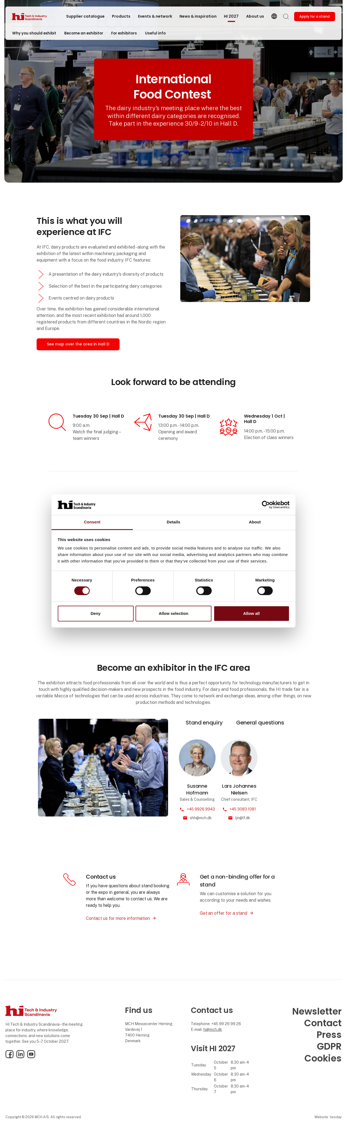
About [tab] (255, 522)
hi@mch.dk (212, 1029)
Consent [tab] (92, 522)
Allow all (251, 613)
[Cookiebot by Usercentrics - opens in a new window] (266, 505)
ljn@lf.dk (242, 818)
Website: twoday (328, 1117)
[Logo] (33, 16)
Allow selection (173, 613)
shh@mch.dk (201, 818)
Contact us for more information (118, 918)
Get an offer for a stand (223, 913)
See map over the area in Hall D (78, 344)
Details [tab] (173, 522)
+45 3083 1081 (242, 809)
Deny (96, 613)
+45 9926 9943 (201, 809)
